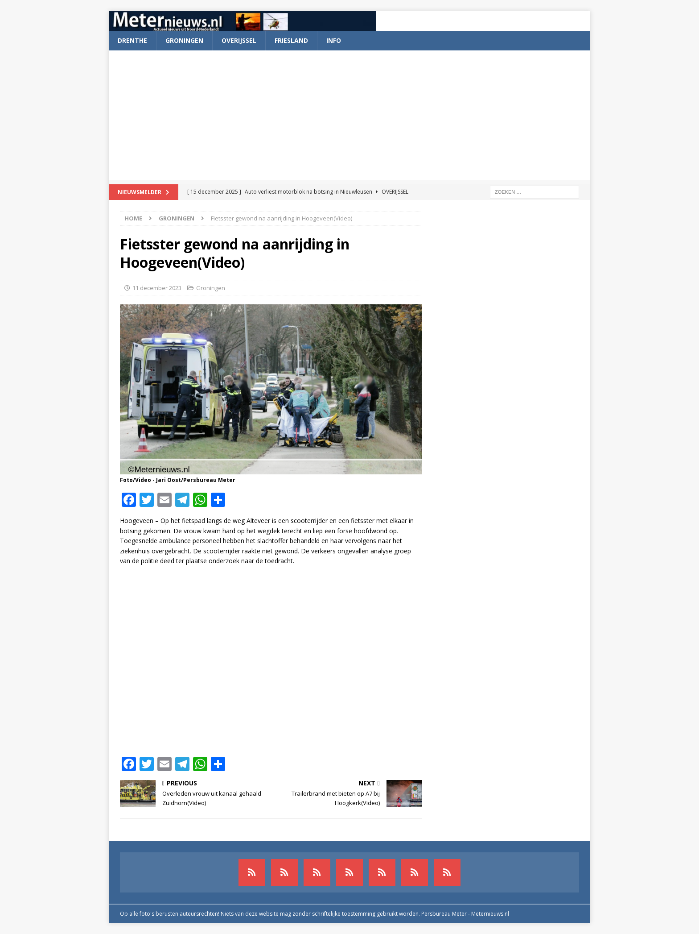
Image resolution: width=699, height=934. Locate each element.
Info (333, 40)
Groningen (184, 40)
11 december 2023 (156, 288)
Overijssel (239, 40)
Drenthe (132, 40)
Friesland (291, 40)
